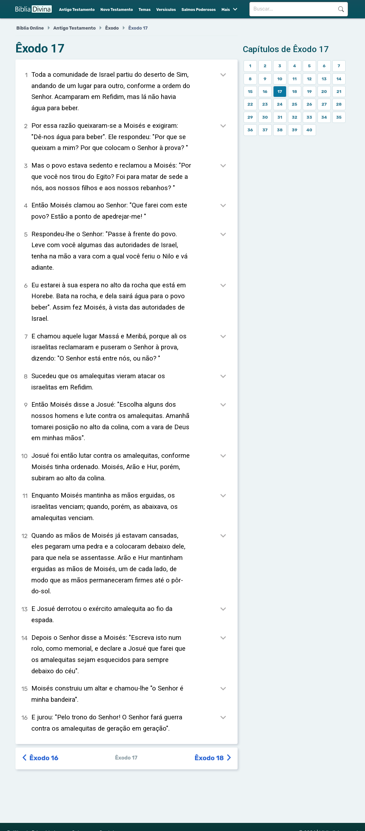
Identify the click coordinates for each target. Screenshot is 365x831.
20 (324, 91)
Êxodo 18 (213, 758)
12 (309, 78)
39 (294, 129)
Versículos (166, 9)
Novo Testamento (116, 9)
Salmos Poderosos (199, 9)
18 (294, 91)
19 (309, 91)
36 (250, 129)
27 (324, 104)
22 (250, 104)
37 (265, 129)
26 (309, 104)
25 (294, 104)
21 (338, 91)
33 (309, 117)
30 (265, 117)
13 (324, 78)
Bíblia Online (30, 28)
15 (250, 91)
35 (339, 117)
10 (279, 78)
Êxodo (112, 28)
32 (294, 117)
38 (280, 129)
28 (339, 104)
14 (338, 78)
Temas (145, 9)
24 (280, 104)
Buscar (341, 9)
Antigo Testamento (77, 9)
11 (294, 78)
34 (324, 117)
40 (309, 129)
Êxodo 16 (40, 758)
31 (279, 117)
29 (250, 117)
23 (265, 104)
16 (265, 91)
